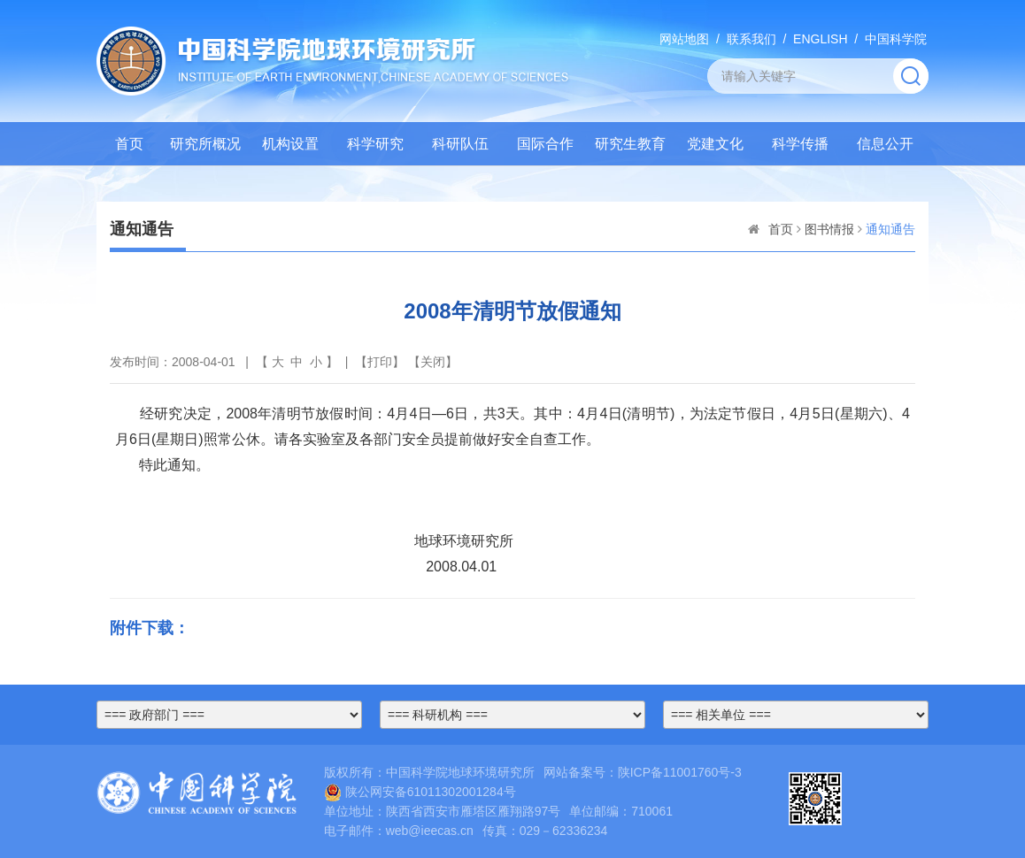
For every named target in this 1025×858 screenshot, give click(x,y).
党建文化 (715, 143)
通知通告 (890, 229)
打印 (379, 362)
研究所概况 (205, 143)
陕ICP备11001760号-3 (680, 772)
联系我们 (751, 39)
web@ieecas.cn (430, 831)
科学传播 (800, 143)
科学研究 (375, 143)
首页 (129, 143)
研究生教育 (630, 143)
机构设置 (290, 143)
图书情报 (829, 229)
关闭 (432, 362)
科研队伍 (460, 143)
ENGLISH (820, 39)
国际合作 (545, 143)
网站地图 (684, 39)
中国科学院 (896, 39)
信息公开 (885, 143)
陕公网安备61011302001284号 (420, 792)
